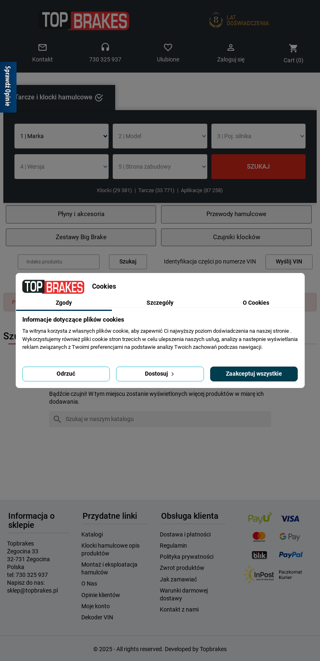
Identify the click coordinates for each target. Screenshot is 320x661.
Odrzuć (66, 373)
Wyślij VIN (289, 261)
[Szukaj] (160, 419)
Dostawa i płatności (185, 534)
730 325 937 (32, 575)
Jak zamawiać (178, 579)
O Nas (89, 583)
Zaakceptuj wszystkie (254, 373)
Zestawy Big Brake (81, 237)
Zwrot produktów (182, 568)
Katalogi (92, 534)
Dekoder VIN (97, 617)
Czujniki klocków (236, 237)
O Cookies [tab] (256, 302)
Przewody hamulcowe (236, 214)
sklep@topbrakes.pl (32, 590)
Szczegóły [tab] (160, 302)
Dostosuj (160, 373)
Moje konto (95, 606)
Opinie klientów (100, 595)
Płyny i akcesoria (81, 214)
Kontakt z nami (179, 609)
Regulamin (173, 545)
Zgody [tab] (64, 302)
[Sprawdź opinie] (8, 88)
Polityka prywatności (186, 556)
